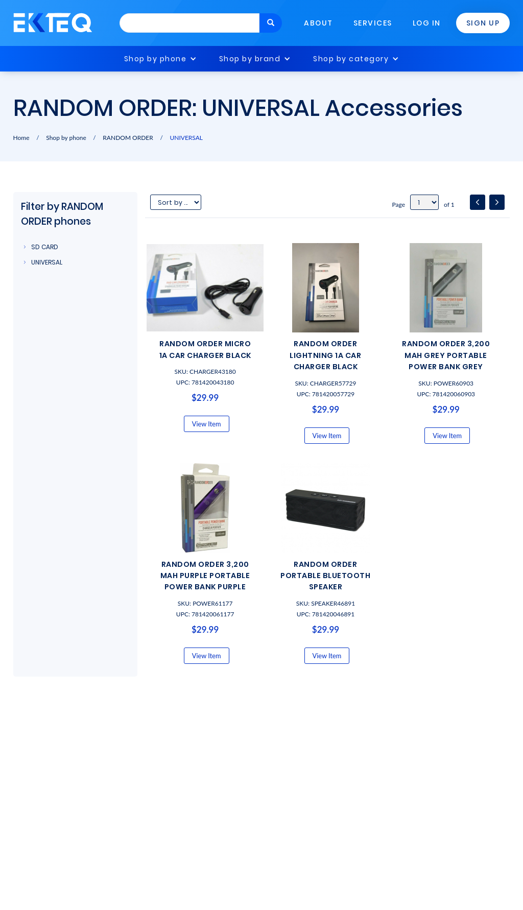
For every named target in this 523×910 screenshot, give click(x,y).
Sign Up (483, 23)
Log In (427, 23)
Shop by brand (250, 59)
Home (21, 137)
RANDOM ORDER (128, 137)
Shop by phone (155, 59)
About (318, 23)
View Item (206, 424)
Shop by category (351, 59)
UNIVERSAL (186, 137)
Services (372, 23)
